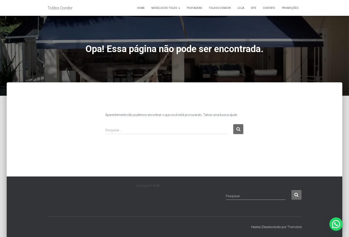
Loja (240, 8)
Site (253, 8)
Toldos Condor (220, 8)
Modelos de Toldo (165, 8)
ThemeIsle (294, 227)
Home (141, 8)
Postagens (194, 8)
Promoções (290, 8)
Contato (269, 8)
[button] (336, 224)
